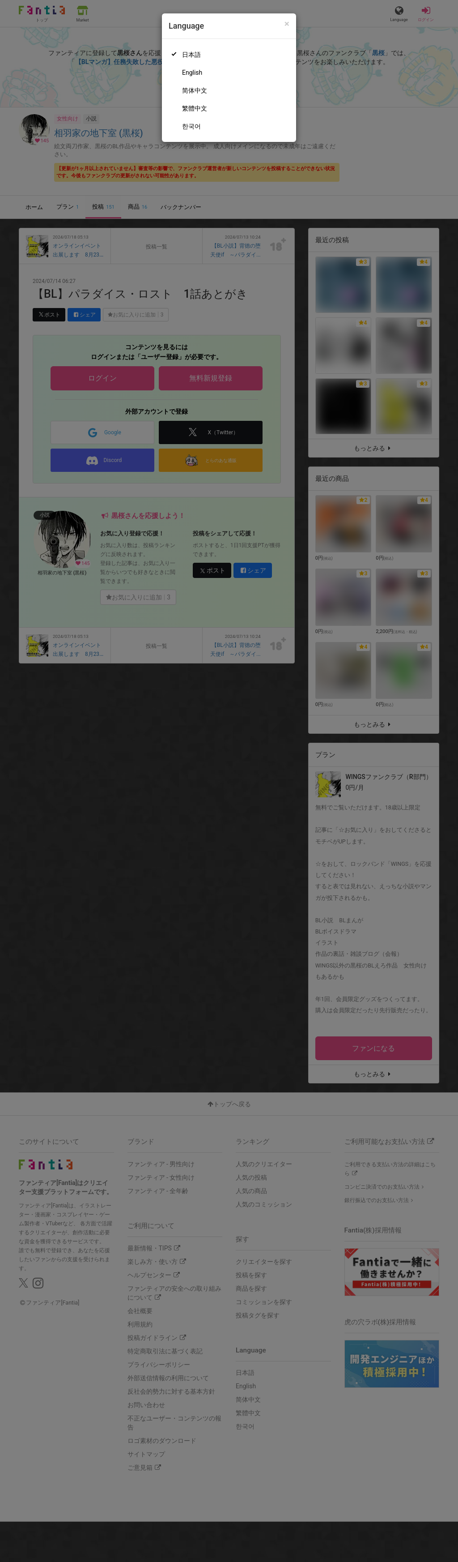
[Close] (286, 24)
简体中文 (194, 90)
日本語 (191, 54)
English (192, 72)
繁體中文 (194, 108)
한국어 (191, 126)
